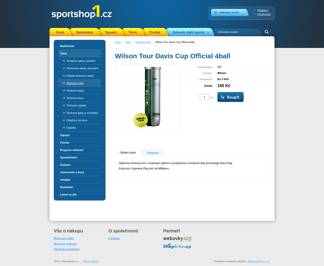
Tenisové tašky (75, 90)
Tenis (133, 32)
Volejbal (65, 179)
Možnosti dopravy (65, 244)
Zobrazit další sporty (189, 32)
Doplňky (71, 127)
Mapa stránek (91, 261)
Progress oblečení (71, 150)
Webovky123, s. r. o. (259, 261)
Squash (111, 32)
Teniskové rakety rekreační (82, 68)
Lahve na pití (68, 194)
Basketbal (66, 187)
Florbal (154, 32)
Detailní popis (128, 152)
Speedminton (68, 157)
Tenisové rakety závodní (80, 61)
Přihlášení (262, 10)
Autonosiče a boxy (72, 172)
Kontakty (114, 238)
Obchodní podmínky (67, 249)
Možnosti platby (64, 238)
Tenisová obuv (75, 98)
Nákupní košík (229, 12)
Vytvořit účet (264, 14)
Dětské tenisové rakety (80, 75)
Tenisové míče (143, 42)
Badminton (84, 32)
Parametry (153, 152)
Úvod (60, 32)
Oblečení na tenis (76, 120)
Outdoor (65, 165)
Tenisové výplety (76, 105)
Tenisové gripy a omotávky (82, 113)
